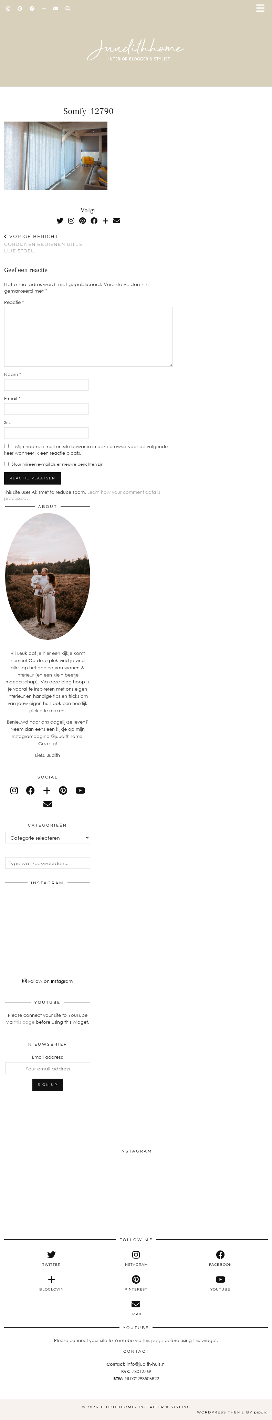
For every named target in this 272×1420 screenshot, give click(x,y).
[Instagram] (8, 8)
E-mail (12, 398)
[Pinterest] (20, 8)
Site (7, 422)
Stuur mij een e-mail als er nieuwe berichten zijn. (58, 464)
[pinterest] (63, 790)
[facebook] (30, 790)
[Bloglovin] (44, 8)
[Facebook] (32, 8)
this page (24, 1022)
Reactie (14, 302)
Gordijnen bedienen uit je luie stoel (46, 243)
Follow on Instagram (47, 981)
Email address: (47, 1057)
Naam (12, 374)
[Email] (56, 8)
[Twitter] (59, 220)
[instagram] (14, 790)
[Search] (68, 8)
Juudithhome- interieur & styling (145, 1407)
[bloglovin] (47, 790)
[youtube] (80, 790)
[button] (262, 8)
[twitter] (51, 1259)
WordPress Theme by (232, 1412)
